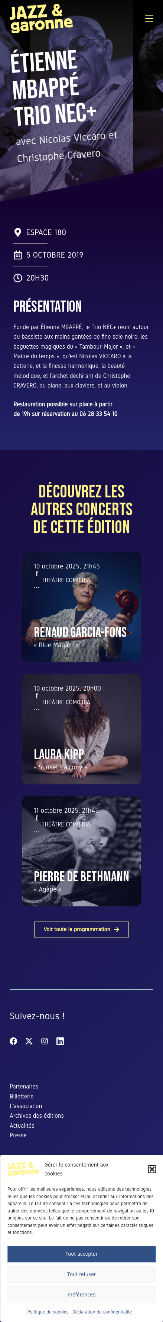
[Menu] (149, 18)
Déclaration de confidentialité (102, 1312)
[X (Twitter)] (29, 1041)
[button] (152, 1169)
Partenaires (24, 1086)
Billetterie (21, 1096)
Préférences (81, 1294)
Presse (18, 1135)
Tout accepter (81, 1254)
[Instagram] (44, 1041)
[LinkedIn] (60, 1041)
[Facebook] (13, 1041)
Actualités (22, 1125)
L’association (26, 1106)
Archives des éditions (37, 1115)
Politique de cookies (48, 1312)
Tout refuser (81, 1274)
